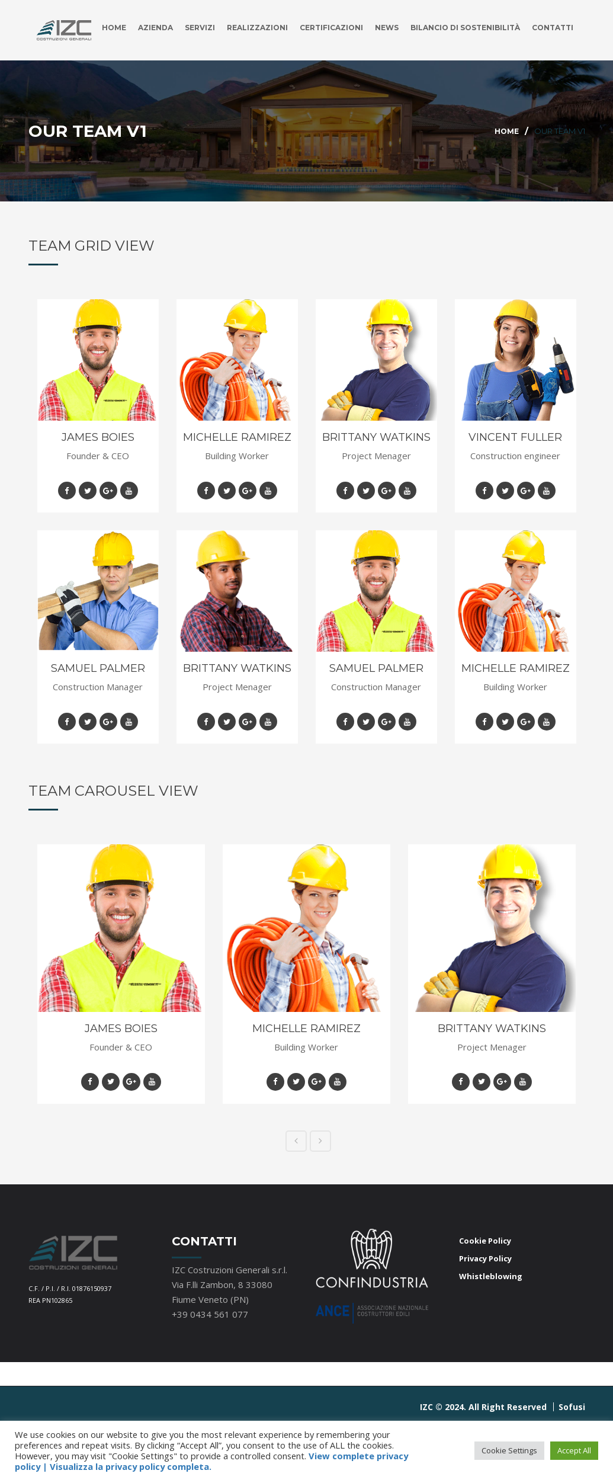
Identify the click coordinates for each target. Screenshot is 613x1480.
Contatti (550, 87)
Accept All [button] (574, 1450)
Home (83, 87)
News (373, 87)
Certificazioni (314, 87)
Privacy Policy (485, 1311)
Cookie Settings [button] (509, 1450)
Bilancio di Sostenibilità (457, 87)
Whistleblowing (490, 1329)
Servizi (174, 87)
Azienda (127, 87)
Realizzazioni (235, 87)
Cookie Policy (485, 1293)
